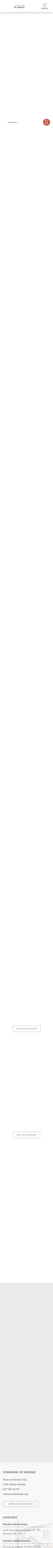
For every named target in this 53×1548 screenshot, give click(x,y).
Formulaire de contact (21, 1504)
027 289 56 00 (11, 1489)
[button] (45, 5)
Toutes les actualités (26, 1029)
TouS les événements (26, 1135)
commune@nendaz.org (15, 1493)
